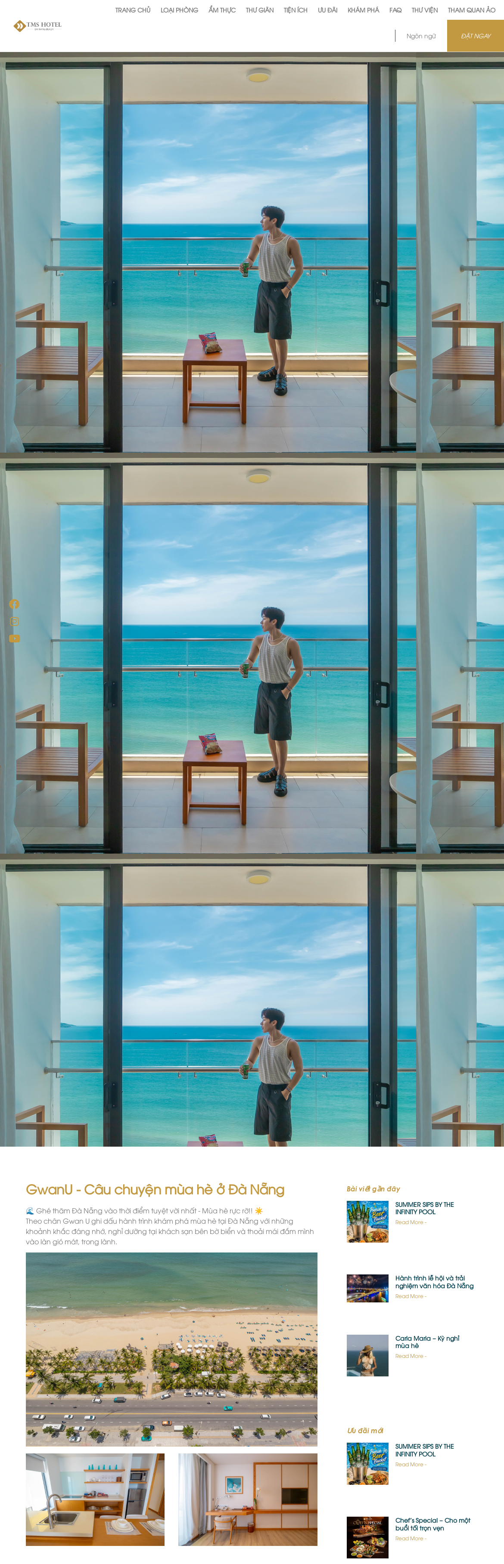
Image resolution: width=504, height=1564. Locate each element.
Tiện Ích (296, 10)
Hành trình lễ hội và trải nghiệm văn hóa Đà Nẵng (434, 1281)
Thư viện (425, 10)
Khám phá (363, 10)
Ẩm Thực (222, 10)
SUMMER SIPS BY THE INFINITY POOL (424, 1208)
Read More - (410, 1221)
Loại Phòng (179, 10)
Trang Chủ (132, 10)
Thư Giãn (260, 10)
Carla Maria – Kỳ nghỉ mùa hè (427, 1342)
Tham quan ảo (471, 10)
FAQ (395, 10)
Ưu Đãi (327, 10)
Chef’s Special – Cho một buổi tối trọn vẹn (432, 1524)
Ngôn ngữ (421, 35)
